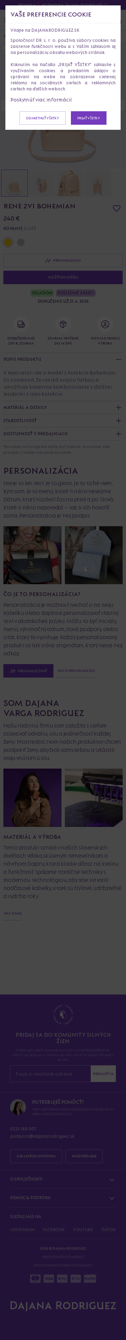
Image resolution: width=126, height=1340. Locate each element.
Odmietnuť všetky (42, 118)
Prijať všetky (88, 118)
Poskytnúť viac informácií (41, 99)
